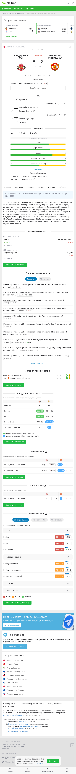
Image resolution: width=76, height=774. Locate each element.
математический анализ (13, 715)
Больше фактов (38, 363)
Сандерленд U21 (21, 56)
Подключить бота (15, 646)
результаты (23, 721)
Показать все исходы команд (17, 602)
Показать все (38, 169)
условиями (40, 763)
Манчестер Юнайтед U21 (54, 56)
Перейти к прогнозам (38, 88)
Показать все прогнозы (15, 264)
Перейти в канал (12, 625)
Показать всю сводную (15, 441)
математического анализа (30, 726)
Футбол (5, 13)
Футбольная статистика (18, 731)
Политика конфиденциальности (13, 744)
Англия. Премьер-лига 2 (17, 13)
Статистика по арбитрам (18, 724)
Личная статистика (16, 729)
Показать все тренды (14, 477)
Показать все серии (14, 505)
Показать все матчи (14, 385)
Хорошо (52, 761)
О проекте (5, 749)
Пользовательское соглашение (13, 746)
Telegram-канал (9, 753)
